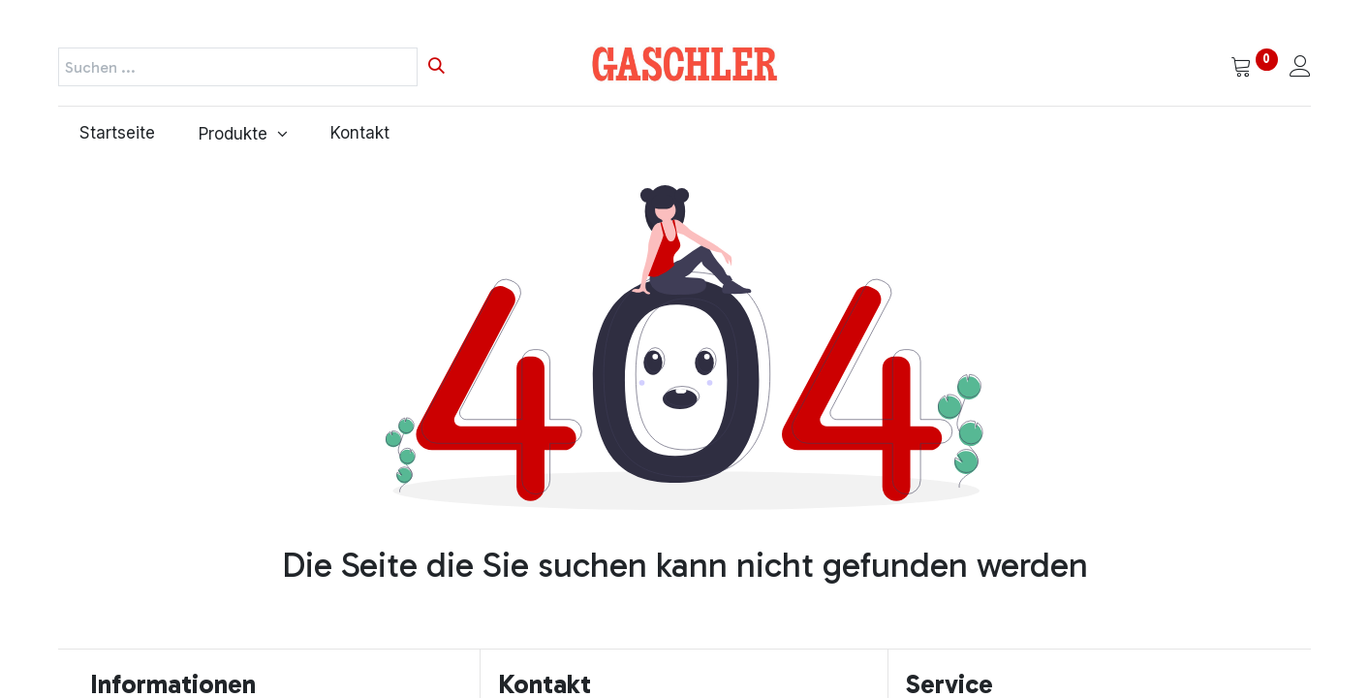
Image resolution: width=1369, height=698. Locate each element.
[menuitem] (117, 134)
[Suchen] (436, 67)
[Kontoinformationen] (1300, 68)
